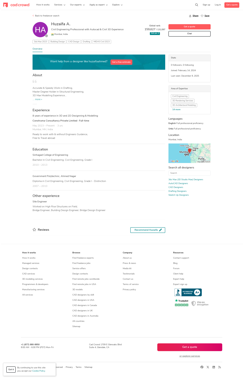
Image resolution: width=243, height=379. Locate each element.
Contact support (181, 258)
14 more (176, 109)
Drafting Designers (177, 191)
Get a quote (232, 5)
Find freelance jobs (81, 263)
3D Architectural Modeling (184, 105)
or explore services (189, 356)
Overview (37, 49)
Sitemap (76, 326)
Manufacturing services (33, 290)
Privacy (69, 367)
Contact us (128, 279)
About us (127, 258)
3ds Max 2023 (40, 42)
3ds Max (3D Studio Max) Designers (185, 179)
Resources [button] (178, 253)
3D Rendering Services (182, 101)
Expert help (178, 279)
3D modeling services (32, 279)
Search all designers (181, 167)
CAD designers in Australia (85, 316)
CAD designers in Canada (84, 305)
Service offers (79, 268)
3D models (77, 290)
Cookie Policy (38, 371)
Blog (175, 263)
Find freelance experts (83, 258)
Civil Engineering (180, 96)
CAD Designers (175, 187)
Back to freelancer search (46, 16)
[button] (60, 5)
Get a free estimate (121, 62)
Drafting (86, 42)
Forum (176, 268)
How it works (28, 258)
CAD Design (73, 42)
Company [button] (127, 253)
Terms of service (131, 284)
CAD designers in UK (82, 311)
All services (27, 295)
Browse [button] (76, 253)
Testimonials (129, 274)
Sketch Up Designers (178, 195)
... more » (37, 99)
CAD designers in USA (83, 300)
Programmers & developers (35, 284)
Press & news (129, 263)
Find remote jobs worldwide (85, 279)
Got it (11, 369)
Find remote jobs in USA (84, 284)
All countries (78, 321)
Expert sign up (180, 284)
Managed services (30, 263)
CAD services (28, 274)
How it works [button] (29, 253)
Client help (178, 274)
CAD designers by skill (83, 295)
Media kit (127, 268)
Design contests (30, 268)
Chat (189, 34)
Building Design (58, 42)
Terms (79, 367)
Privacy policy (129, 290)
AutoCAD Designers (178, 183)
